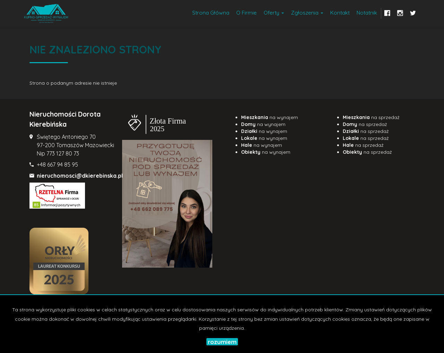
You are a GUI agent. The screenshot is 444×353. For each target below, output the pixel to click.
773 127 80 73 (62, 153)
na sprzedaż (371, 117)
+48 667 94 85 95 (57, 164)
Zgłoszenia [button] (307, 12)
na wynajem (269, 117)
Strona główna (210, 12)
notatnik (367, 12)
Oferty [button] (274, 12)
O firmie (246, 12)
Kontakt (340, 12)
